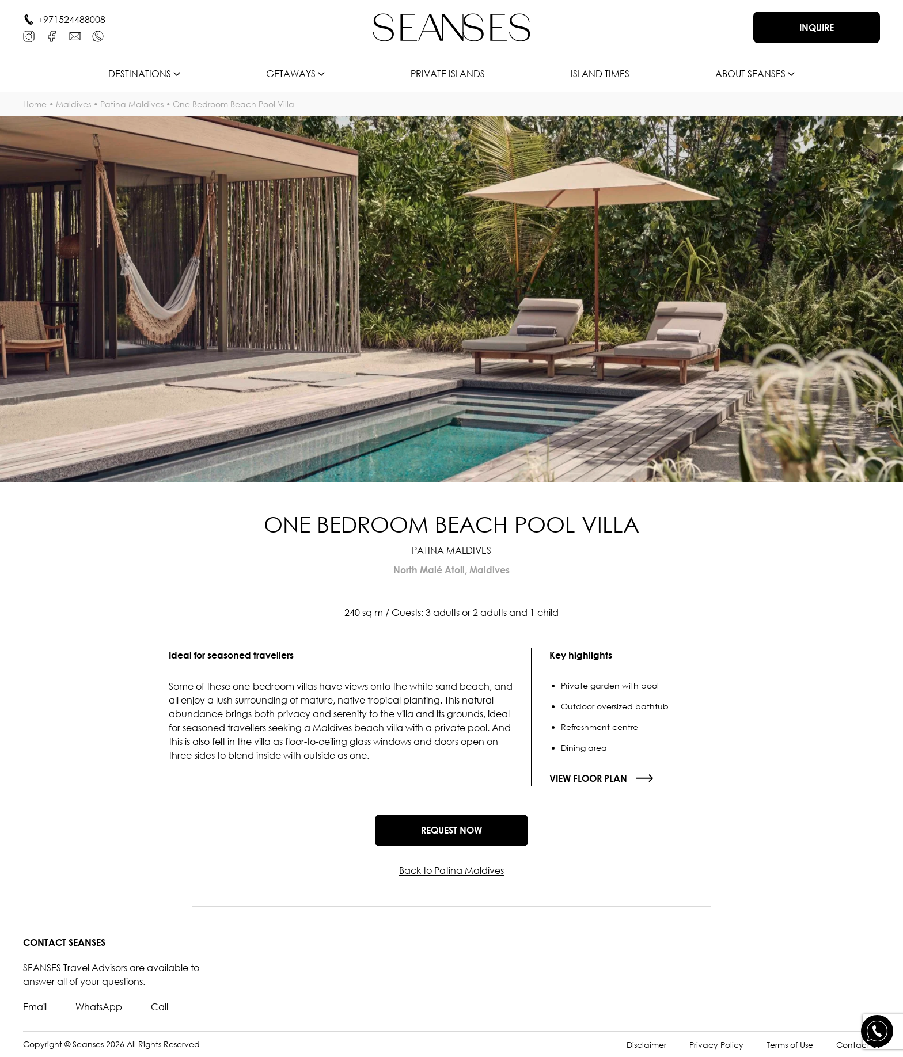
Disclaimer (646, 1045)
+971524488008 (71, 19)
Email (35, 1007)
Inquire (816, 27)
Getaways (291, 73)
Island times (600, 73)
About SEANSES (750, 73)
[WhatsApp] (98, 36)
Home (35, 104)
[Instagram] (29, 36)
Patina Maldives (132, 104)
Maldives (73, 104)
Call (159, 1007)
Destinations (139, 73)
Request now (451, 830)
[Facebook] (52, 36)
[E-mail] (75, 36)
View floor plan (588, 778)
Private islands (448, 73)
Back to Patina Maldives (451, 870)
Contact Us (858, 1045)
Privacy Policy (716, 1045)
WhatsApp (98, 1007)
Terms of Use (790, 1045)
